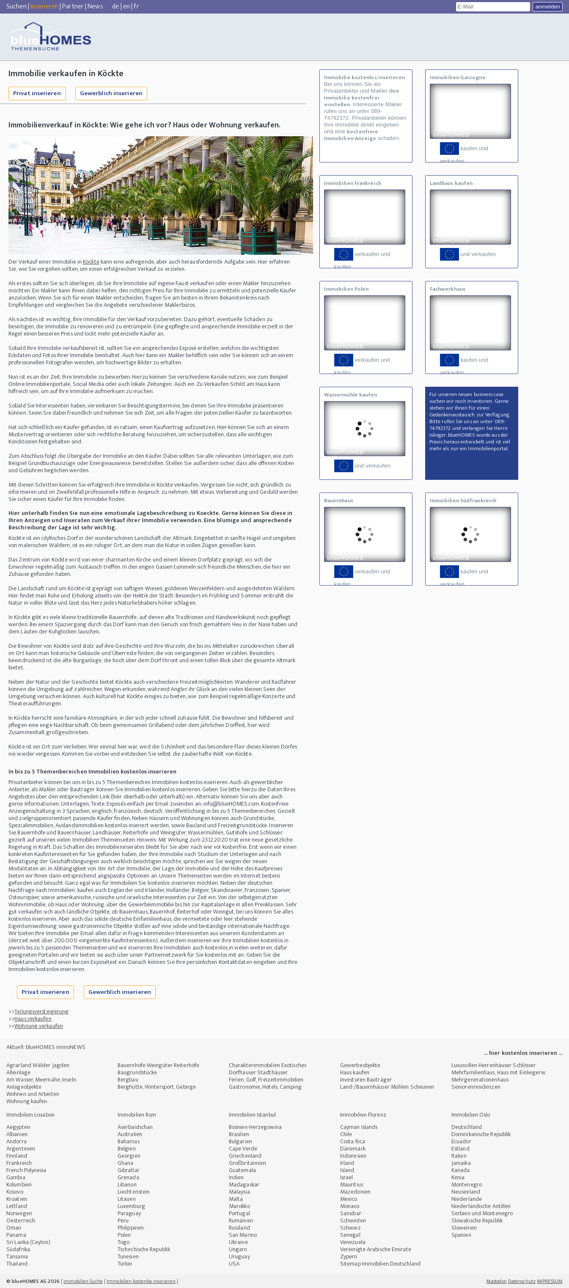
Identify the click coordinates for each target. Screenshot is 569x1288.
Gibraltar (129, 1170)
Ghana (126, 1163)
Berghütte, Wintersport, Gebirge (157, 1087)
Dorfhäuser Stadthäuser (258, 1072)
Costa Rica (352, 1141)
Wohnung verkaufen (38, 1026)
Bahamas (129, 1141)
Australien (130, 1134)
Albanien (16, 1134)
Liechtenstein (134, 1192)
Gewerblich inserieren (111, 93)
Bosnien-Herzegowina (255, 1127)
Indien (236, 1177)
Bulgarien (240, 1141)
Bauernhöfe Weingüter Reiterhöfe (158, 1065)
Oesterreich (20, 1220)
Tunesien (128, 1256)
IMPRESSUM (550, 1281)
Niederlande (466, 1199)
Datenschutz (522, 1281)
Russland (239, 1228)
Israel (346, 1177)
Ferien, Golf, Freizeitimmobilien (266, 1079)
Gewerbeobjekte (360, 1065)
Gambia (15, 1177)
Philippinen (131, 1228)
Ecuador (461, 1141)
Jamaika (461, 1163)
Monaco (350, 1206)
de (115, 6)
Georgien (129, 1156)
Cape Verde (243, 1148)
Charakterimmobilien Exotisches (267, 1065)
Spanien (461, 1235)
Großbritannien (247, 1163)
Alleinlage (18, 1072)
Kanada (460, 1170)
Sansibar (350, 1213)
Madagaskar (244, 1184)
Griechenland (245, 1156)
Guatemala (242, 1170)
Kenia (458, 1177)
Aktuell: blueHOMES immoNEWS (45, 1047)
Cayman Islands (358, 1127)
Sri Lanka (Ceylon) (28, 1242)
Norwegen (19, 1213)
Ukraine (238, 1242)
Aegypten (18, 1127)
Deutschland (466, 1127)
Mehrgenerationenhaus (480, 1079)
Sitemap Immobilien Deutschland (380, 1264)
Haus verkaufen (32, 1019)
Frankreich (19, 1163)
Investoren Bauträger (366, 1079)
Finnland (16, 1156)
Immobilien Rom (137, 1115)
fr (136, 6)
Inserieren (44, 6)
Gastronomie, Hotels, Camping (265, 1087)
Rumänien (241, 1220)
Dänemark (353, 1148)
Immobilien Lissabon (30, 1115)
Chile (346, 1134)
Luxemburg (131, 1206)
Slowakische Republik (477, 1220)
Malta (236, 1199)
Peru (123, 1220)
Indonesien (353, 1156)
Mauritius (351, 1184)
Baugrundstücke (137, 1072)
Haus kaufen (354, 1072)
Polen (124, 1235)
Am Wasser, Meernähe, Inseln (41, 1079)
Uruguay (239, 1256)
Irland (347, 1163)
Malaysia (239, 1192)
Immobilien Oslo (470, 1115)
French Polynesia (26, 1170)
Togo (123, 1242)
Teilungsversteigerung (41, 1011)
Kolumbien (19, 1184)
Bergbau (128, 1079)
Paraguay (129, 1213)
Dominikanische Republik (481, 1134)
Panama (16, 1235)
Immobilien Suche (83, 1281)
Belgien (127, 1148)
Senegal (350, 1235)
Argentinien (20, 1148)
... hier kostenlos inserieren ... (523, 1053)
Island (347, 1170)
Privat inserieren (37, 93)
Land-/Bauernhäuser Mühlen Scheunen (387, 1087)
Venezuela (353, 1242)
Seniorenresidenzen (475, 1087)
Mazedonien (355, 1192)
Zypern (348, 1256)
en (126, 6)
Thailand (16, 1264)
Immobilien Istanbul (252, 1115)
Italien (459, 1156)
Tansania (17, 1256)
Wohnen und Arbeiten (32, 1094)
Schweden (353, 1220)
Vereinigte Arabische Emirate (375, 1249)
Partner (73, 6)
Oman (13, 1228)
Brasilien (239, 1134)
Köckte (91, 262)
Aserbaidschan (135, 1127)
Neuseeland (465, 1192)
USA (234, 1264)
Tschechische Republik (144, 1249)
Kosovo (14, 1192)
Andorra (16, 1141)
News (95, 6)
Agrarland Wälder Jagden (37, 1065)
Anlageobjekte (23, 1087)
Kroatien (16, 1199)
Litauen (127, 1199)
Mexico (348, 1199)
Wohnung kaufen (26, 1101)
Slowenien (464, 1228)
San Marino (243, 1235)
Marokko (239, 1206)
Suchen (16, 6)
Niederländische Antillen (481, 1206)
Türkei (125, 1264)
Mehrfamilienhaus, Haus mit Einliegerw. (498, 1072)
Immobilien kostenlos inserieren (141, 1281)
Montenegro (466, 1184)
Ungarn (238, 1249)
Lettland (16, 1206)
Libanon (127, 1184)
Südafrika (18, 1249)
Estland (460, 1148)
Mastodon (497, 1281)
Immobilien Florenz (363, 1115)
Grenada (128, 1177)
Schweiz (350, 1228)
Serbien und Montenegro (482, 1213)
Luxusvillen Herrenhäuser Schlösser (493, 1065)
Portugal (239, 1213)
